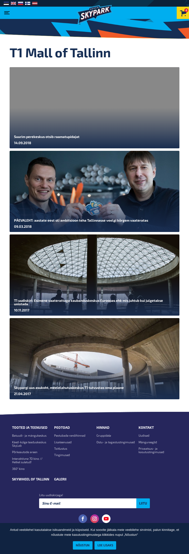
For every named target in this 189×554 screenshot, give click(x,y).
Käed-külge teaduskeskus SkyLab (29, 443)
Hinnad (103, 428)
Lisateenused (63, 442)
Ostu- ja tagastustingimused (115, 442)
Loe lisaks (105, 545)
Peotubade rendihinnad (69, 435)
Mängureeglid (148, 442)
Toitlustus (60, 448)
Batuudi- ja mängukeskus (29, 435)
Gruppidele (103, 435)
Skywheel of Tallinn (30, 479)
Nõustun (83, 545)
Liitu (143, 503)
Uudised (144, 435)
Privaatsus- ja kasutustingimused (151, 450)
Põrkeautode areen (24, 452)
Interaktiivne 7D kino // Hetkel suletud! (27, 460)
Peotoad (62, 428)
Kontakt (146, 428)
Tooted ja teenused (29, 428)
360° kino (18, 468)
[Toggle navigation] (8, 11)
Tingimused (62, 455)
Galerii (60, 479)
